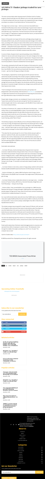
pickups (21, 265)
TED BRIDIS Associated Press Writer (22, 256)
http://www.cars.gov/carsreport (21, 234)
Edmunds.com (31, 91)
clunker (9, 265)
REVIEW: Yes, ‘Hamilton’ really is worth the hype (10, 351)
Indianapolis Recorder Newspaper (11, 291)
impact (14, 265)
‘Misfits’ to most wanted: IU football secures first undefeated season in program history (10, 405)
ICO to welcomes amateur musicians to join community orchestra (10, 360)
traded (26, 265)
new (18, 265)
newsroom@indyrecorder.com (33, 419)
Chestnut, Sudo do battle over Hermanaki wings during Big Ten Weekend (10, 373)
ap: (6, 265)
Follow (24, 325)
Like (25, 322)
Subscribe (22, 314)
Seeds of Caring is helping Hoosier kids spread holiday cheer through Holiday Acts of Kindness (10, 343)
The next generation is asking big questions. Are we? (10, 397)
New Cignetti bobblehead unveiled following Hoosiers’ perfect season (10, 389)
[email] (9, 314)
